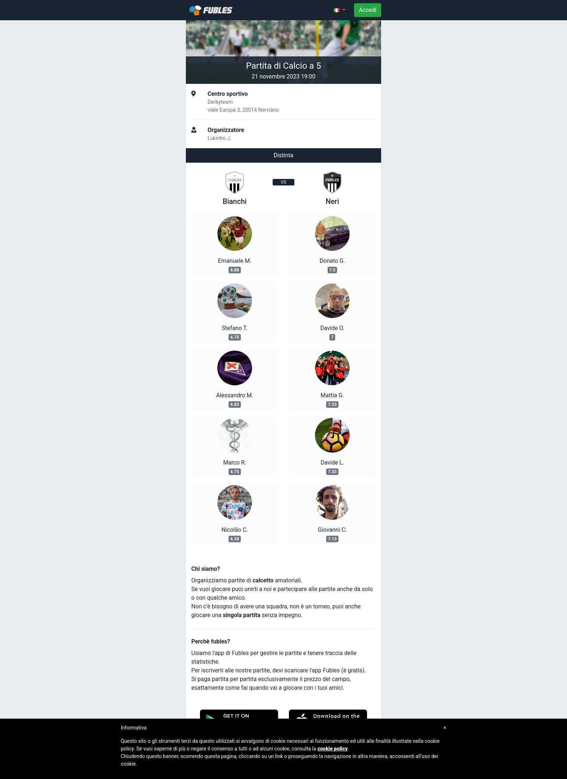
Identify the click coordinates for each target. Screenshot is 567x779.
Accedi (367, 10)
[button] (339, 10)
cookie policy (332, 749)
